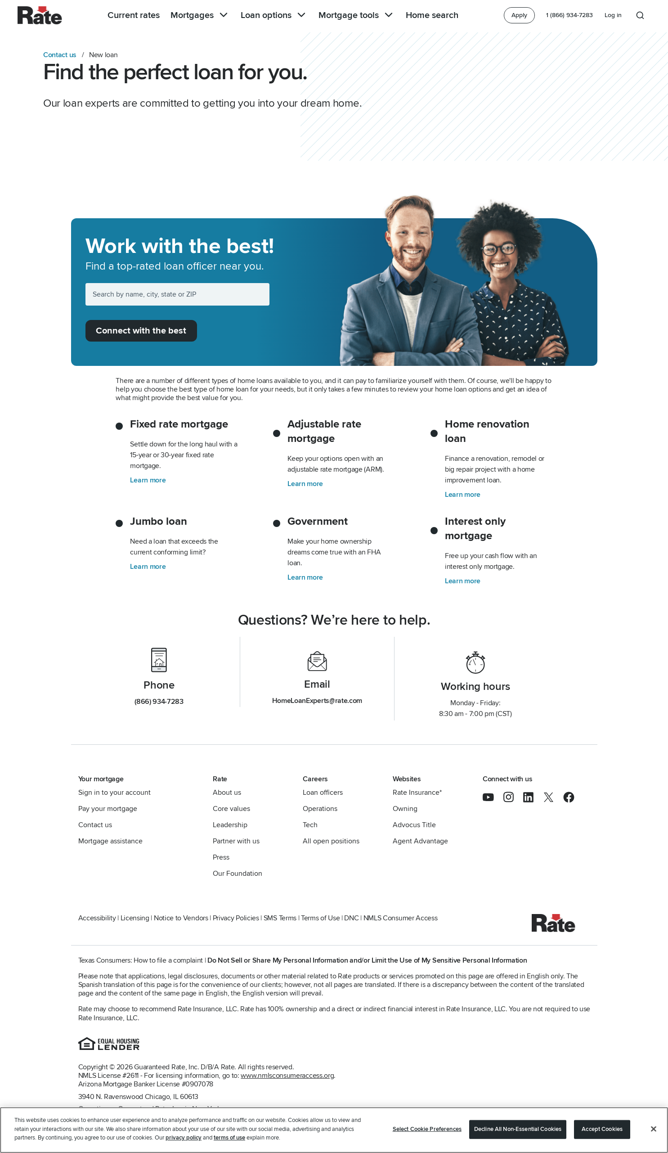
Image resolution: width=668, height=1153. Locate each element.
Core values (231, 808)
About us (227, 792)
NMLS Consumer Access (400, 918)
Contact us (59, 54)
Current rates (134, 15)
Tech (310, 824)
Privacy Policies (236, 918)
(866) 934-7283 (159, 701)
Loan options (274, 15)
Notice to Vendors (181, 918)
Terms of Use (320, 918)
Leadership (230, 824)
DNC (351, 918)
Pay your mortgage (107, 808)
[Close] (654, 1129)
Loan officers (323, 792)
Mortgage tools (356, 15)
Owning (405, 808)
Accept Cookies (602, 1129)
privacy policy (184, 1138)
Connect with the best (141, 330)
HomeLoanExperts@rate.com (317, 700)
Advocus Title (414, 824)
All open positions (331, 841)
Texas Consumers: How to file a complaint (140, 960)
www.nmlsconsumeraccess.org (287, 1075)
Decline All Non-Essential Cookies (517, 1129)
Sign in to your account (114, 792)
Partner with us (236, 841)
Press (221, 857)
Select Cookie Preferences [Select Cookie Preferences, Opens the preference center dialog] (427, 1129)
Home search (432, 15)
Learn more (148, 480)
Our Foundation (237, 873)
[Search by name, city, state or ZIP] (177, 294)
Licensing (135, 918)
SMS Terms (280, 918)
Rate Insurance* (417, 792)
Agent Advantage (420, 841)
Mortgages (200, 15)
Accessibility (97, 918)
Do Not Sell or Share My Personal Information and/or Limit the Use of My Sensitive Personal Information (367, 960)
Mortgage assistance (110, 841)
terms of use (229, 1138)
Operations (320, 808)
